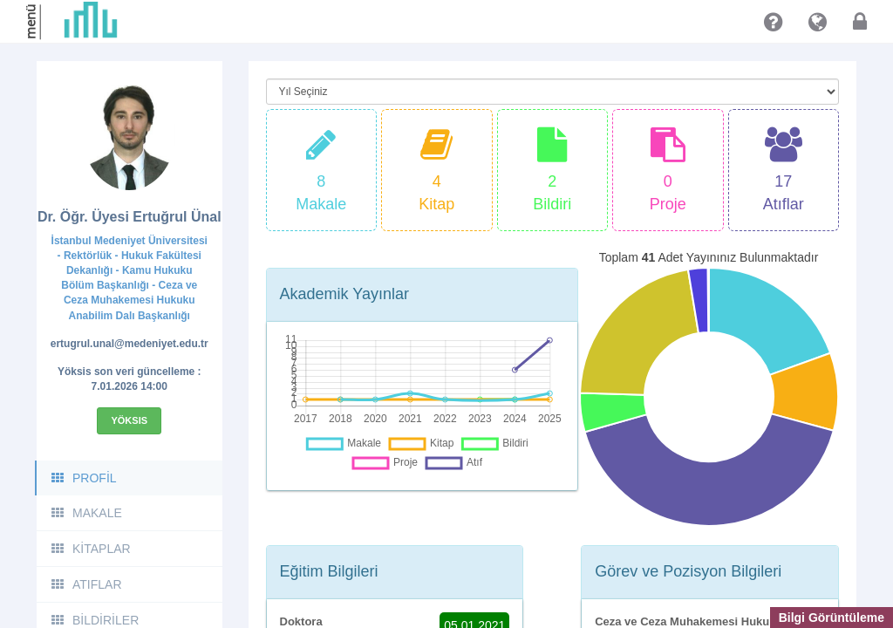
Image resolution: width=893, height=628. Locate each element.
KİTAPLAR (90, 549)
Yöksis (129, 420)
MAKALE (86, 513)
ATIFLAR (86, 584)
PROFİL (83, 478)
